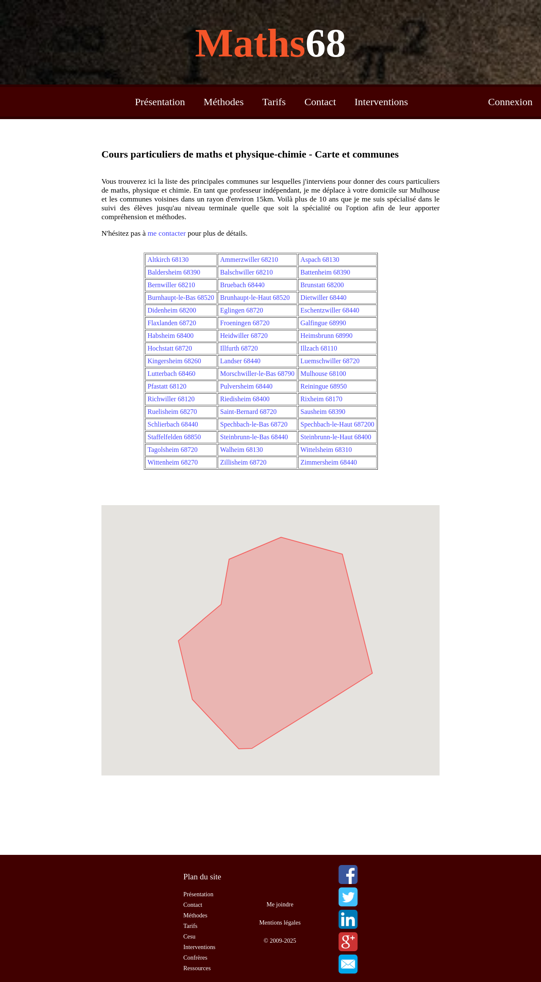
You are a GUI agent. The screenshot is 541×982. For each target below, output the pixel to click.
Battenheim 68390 (325, 272)
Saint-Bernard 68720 (248, 411)
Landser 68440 (240, 361)
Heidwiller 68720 (244, 335)
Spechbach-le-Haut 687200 (337, 424)
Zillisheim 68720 (243, 462)
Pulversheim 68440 (246, 386)
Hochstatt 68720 (170, 348)
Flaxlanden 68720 (172, 322)
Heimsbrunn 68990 (326, 335)
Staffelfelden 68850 (174, 437)
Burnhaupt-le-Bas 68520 (181, 297)
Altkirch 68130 (168, 259)
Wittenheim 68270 (173, 462)
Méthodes (224, 101)
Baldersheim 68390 (174, 272)
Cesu (189, 936)
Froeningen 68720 (245, 322)
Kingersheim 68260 (174, 361)
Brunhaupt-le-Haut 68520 (255, 297)
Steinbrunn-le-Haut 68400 (336, 437)
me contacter (167, 233)
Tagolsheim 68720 (172, 449)
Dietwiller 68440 (324, 297)
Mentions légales (280, 922)
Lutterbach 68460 (171, 373)
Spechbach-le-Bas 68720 (254, 424)
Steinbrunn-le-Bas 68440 (254, 437)
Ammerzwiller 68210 (249, 259)
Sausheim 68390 (323, 411)
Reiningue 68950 (324, 386)
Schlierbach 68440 (173, 424)
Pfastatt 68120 (167, 386)
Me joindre (280, 904)
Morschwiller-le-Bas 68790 (257, 373)
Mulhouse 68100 (323, 373)
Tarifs (274, 101)
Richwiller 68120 (171, 399)
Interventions (381, 101)
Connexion (510, 101)
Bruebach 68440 (242, 284)
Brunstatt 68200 (322, 284)
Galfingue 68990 (323, 322)
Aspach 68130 (320, 259)
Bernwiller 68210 (171, 284)
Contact (320, 101)
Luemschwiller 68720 (330, 361)
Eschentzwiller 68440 (330, 310)
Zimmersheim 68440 (329, 462)
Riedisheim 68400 (245, 399)
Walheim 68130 (241, 449)
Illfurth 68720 (239, 348)
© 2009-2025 (280, 940)
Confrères (195, 957)
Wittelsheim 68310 (326, 449)
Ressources (197, 968)
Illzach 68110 (319, 348)
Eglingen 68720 (241, 310)
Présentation (160, 101)
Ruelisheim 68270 (172, 411)
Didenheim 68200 (172, 310)
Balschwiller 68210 (246, 272)
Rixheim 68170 (321, 399)
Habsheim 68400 (171, 335)
